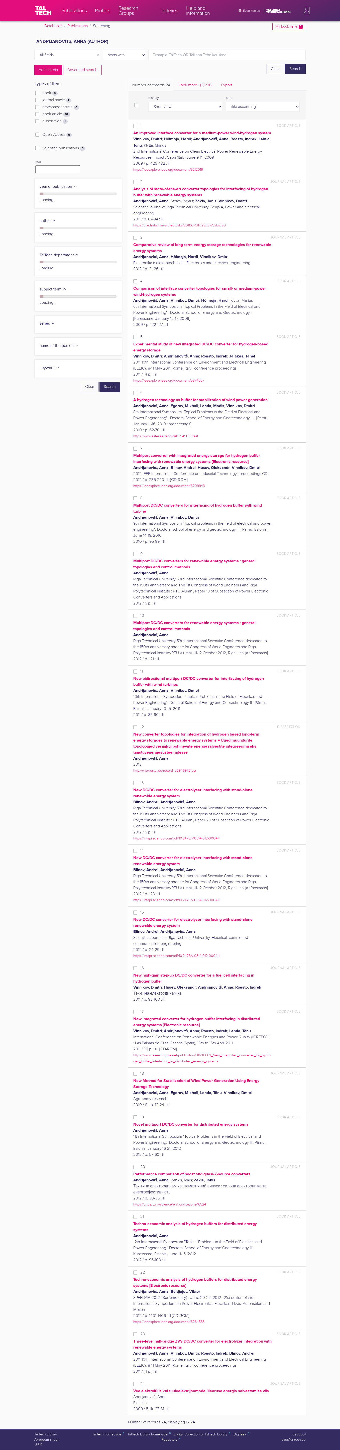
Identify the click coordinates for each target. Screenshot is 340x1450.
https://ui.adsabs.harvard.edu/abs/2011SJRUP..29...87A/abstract (179, 225)
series (47, 323)
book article (56, 114)
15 (142, 912)
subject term (53, 289)
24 (142, 1383)
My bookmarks (289, 27)
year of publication (58, 186)
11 (141, 671)
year (38, 162)
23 (142, 1334)
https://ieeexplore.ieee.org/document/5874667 (168, 380)
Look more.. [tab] (195, 85)
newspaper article (60, 107)
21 (142, 1216)
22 (142, 1272)
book (49, 93)
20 (142, 1167)
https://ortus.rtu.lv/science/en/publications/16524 (169, 1204)
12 (142, 727)
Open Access (57, 134)
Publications (77, 26)
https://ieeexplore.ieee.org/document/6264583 (169, 1322)
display (153, 98)
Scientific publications (63, 148)
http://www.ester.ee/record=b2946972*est (164, 770)
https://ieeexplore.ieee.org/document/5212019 (168, 169)
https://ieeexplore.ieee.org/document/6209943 (169, 486)
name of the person (59, 345)
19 (142, 1117)
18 (142, 1073)
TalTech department (59, 255)
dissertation (54, 121)
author (48, 220)
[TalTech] (43, 10)
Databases (53, 26)
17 (142, 1011)
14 (142, 850)
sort (229, 98)
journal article (56, 100)
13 (142, 782)
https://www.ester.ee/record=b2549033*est (165, 436)
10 (142, 615)
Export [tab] (226, 85)
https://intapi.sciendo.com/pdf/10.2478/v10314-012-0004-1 (176, 838)
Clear (275, 69)
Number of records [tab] (151, 85)
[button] (306, 10)
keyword (50, 368)
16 (142, 968)
